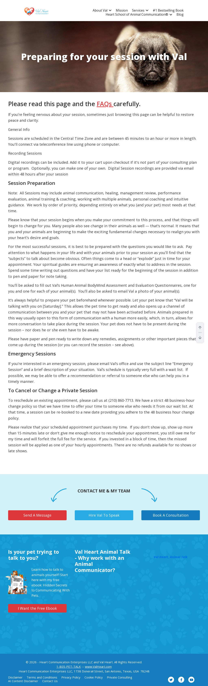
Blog (180, 14)
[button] (110, 10)
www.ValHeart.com (98, 666)
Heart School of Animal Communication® (137, 14)
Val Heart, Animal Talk (170, 557)
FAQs (105, 104)
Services (138, 10)
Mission (122, 10)
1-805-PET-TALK (68, 666)
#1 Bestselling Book (168, 10)
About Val (100, 10)
